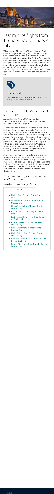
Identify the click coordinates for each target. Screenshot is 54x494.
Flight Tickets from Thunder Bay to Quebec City (26, 234)
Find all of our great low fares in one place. (27, 98)
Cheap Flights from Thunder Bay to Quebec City (27, 201)
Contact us (7, 493)
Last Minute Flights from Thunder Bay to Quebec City (28, 218)
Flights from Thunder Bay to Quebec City (27, 196)
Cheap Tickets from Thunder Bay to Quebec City (27, 207)
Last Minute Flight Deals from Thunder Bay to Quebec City (28, 239)
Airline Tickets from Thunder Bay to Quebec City (27, 223)
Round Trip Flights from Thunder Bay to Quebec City (29, 245)
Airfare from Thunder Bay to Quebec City (27, 212)
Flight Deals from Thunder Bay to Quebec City (26, 228)
